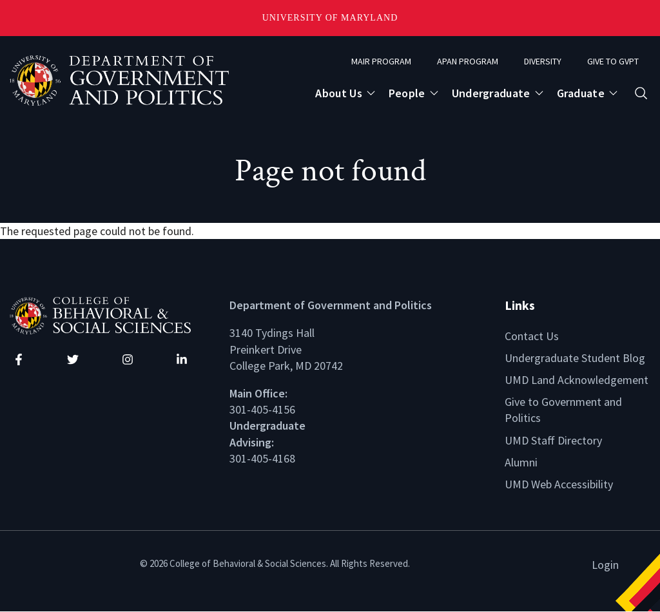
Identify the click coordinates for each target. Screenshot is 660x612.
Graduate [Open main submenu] (581, 93)
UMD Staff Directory (553, 440)
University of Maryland (330, 18)
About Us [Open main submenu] (338, 93)
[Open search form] (641, 93)
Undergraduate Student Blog (575, 357)
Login (605, 564)
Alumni (521, 462)
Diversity (542, 61)
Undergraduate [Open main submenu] (491, 93)
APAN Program (467, 61)
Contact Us (532, 336)
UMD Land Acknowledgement (576, 379)
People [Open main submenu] (407, 93)
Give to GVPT (613, 61)
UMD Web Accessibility (559, 484)
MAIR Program (381, 61)
